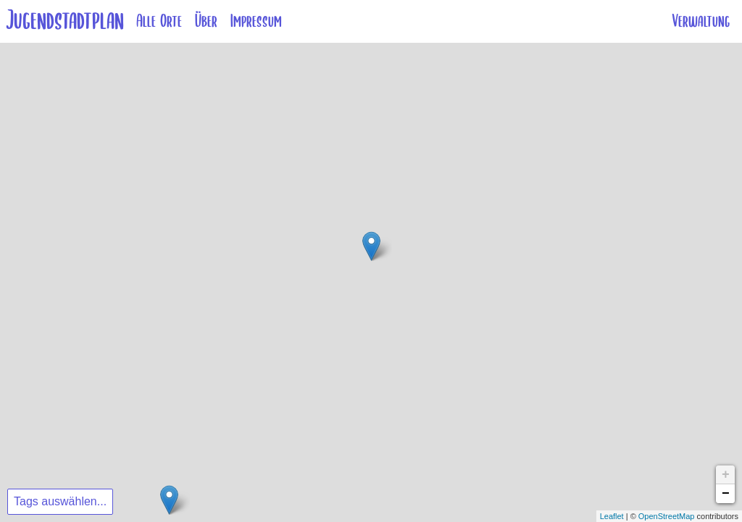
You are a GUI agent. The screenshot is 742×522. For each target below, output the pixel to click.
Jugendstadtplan (65, 21)
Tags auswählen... (60, 501)
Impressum (256, 21)
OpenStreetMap (666, 516)
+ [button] (726, 475)
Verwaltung (701, 21)
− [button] (726, 493)
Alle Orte (159, 21)
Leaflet (612, 516)
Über (206, 21)
